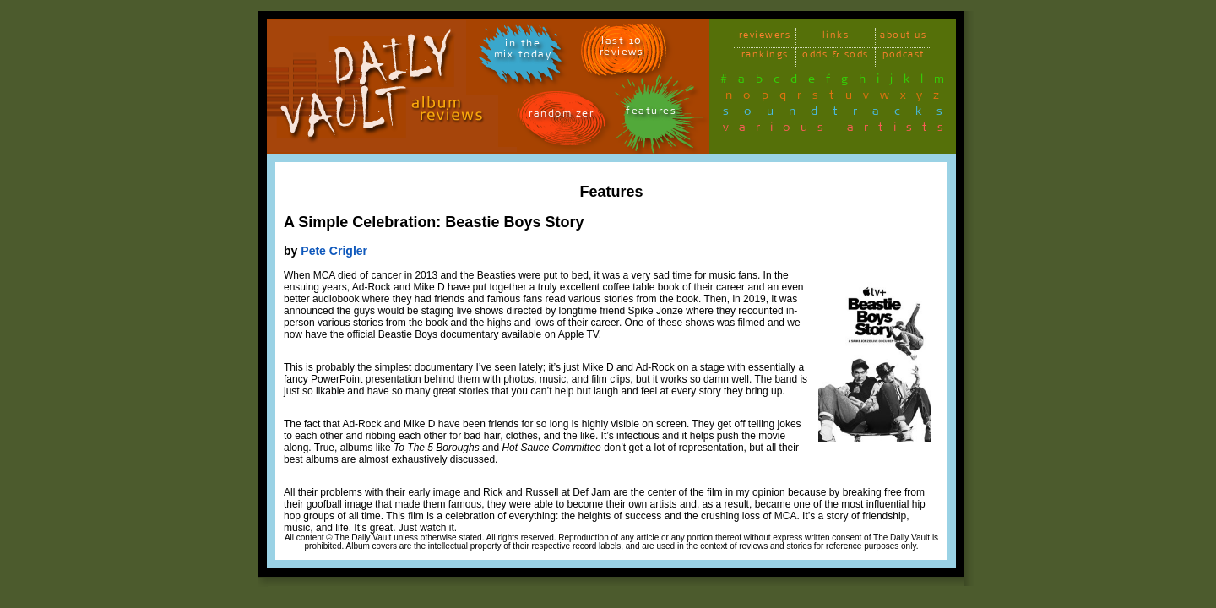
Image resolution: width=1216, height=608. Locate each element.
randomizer (561, 116)
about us (903, 37)
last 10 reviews (622, 49)
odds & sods (835, 57)
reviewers (765, 37)
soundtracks (840, 114)
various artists (838, 130)
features (651, 113)
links (836, 37)
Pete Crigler (334, 251)
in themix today (523, 51)
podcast (903, 57)
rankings (765, 57)
